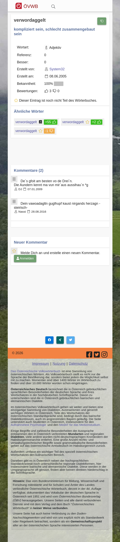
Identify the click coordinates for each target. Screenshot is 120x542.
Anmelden (25, 258)
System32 (57, 69)
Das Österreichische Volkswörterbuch (35, 371)
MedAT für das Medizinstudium (79, 424)
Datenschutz (78, 364)
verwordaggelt (27, 122)
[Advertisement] (60, 154)
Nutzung (59, 364)
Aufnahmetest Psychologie (28, 424)
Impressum (40, 364)
